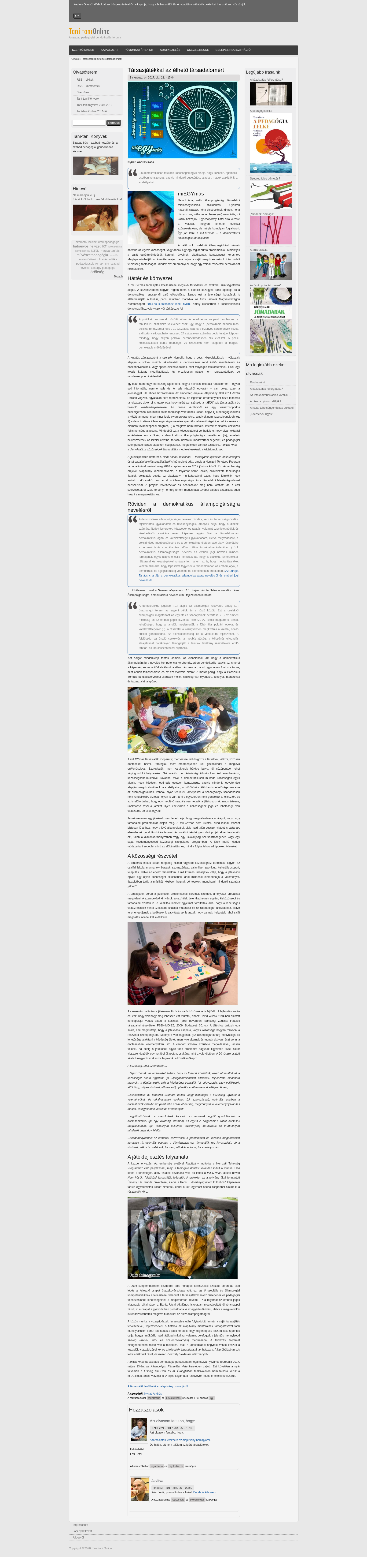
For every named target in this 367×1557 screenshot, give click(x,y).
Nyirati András (153, 1393)
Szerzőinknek (83, 50)
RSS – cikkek (85, 79)
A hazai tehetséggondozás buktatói (272, 407)
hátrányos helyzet (87, 246)
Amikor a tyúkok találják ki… (267, 401)
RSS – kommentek (88, 86)
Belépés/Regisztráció (233, 50)
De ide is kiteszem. (205, 1492)
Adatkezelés (170, 50)
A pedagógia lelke (261, 110)
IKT (104, 246)
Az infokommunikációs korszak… (270, 395)
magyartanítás (110, 250)
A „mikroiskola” (259, 249)
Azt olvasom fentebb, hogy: (173, 1421)
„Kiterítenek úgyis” (261, 414)
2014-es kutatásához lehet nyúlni (168, 304)
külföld (95, 250)
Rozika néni (257, 382)
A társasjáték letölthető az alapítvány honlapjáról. (158, 1386)
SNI (107, 263)
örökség (97, 272)
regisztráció (154, 1398)
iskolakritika (115, 246)
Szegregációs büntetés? (265, 178)
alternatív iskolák (86, 242)
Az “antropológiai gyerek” (265, 285)
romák (99, 263)
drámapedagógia (108, 242)
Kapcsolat (109, 50)
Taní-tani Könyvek (88, 98)
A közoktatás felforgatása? (266, 79)
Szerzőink (83, 92)
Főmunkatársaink (139, 50)
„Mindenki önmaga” (262, 214)
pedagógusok (85, 263)
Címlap (75, 59)
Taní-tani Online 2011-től (92, 111)
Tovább (118, 276)
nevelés (114, 255)
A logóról (78, 1537)
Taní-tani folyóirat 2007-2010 (94, 105)
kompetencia (82, 250)
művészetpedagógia (92, 255)
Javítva (157, 1481)
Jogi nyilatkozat (82, 1531)
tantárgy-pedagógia (103, 267)
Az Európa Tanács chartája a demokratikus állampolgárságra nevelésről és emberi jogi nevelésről (189, 575)
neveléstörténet (87, 259)
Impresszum (80, 1525)
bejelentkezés (173, 1398)
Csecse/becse (198, 50)
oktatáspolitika (107, 259)
